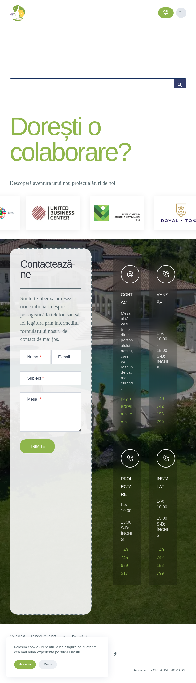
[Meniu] (181, 13)
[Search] (92, 83)
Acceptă (25, 664)
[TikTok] (115, 654)
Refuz (48, 664)
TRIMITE (37, 446)
